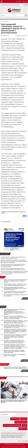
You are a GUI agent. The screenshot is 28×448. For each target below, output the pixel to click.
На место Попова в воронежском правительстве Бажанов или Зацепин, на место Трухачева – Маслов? (15, 281)
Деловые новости (21, 422)
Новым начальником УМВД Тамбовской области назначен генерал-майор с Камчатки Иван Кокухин (13, 269)
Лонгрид (3, 306)
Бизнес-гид (23, 428)
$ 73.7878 (18, 1)
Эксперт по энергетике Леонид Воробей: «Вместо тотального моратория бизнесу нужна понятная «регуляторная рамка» (15, 317)
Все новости (5, 414)
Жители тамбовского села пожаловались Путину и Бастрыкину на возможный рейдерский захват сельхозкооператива (13, 265)
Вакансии (16, 446)
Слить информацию (22, 446)
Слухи (2, 277)
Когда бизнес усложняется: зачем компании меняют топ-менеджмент (14, 355)
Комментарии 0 (7, 221)
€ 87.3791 (25, 1)
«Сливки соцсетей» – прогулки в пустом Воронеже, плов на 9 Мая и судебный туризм (13, 257)
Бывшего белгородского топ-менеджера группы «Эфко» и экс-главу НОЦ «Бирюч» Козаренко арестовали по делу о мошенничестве (14, 272)
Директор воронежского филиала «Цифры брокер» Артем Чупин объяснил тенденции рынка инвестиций (14, 351)
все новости (24, 360)
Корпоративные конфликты (12, 425)
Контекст (3, 378)
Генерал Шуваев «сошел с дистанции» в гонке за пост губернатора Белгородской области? (15, 284)
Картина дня (15, 418)
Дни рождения (4, 364)
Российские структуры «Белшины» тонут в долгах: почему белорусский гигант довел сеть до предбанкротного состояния (15, 326)
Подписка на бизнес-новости (7, 446)
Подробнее (24, 370)
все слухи (25, 298)
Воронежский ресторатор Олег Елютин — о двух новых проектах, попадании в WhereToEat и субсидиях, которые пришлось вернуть (15, 322)
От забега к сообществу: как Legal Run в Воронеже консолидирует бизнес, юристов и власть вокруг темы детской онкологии (14, 341)
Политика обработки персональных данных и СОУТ (13, 433)
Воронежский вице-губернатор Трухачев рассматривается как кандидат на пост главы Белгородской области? (15, 288)
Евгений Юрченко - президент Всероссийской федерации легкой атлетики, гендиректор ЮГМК (15, 367)
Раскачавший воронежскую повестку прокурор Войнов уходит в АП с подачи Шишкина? (15, 292)
